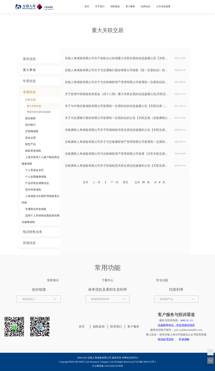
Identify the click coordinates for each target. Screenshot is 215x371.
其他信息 (29, 243)
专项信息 (29, 92)
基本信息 (29, 59)
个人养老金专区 (34, 170)
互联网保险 (31, 131)
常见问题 (162, 280)
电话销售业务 (32, 232)
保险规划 (115, 6)
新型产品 (30, 144)
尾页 (125, 182)
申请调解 (184, 339)
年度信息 (29, 81)
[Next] (115, 182)
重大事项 (29, 70)
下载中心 (107, 280)
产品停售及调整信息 (37, 183)
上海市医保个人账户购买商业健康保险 (41, 160)
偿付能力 (30, 124)
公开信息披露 (163, 6)
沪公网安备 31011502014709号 (107, 366)
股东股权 (30, 118)
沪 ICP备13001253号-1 (144, 362)
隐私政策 (99, 326)
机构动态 (145, 6)
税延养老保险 (33, 150)
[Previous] (97, 182)
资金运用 (30, 137)
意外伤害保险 (33, 189)
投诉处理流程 (166, 339)
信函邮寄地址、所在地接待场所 (176, 325)
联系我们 (116, 326)
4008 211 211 (186, 320)
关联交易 (30, 99)
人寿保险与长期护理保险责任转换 (41, 199)
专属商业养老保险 (35, 209)
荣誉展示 (53, 280)
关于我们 (99, 6)
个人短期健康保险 (35, 176)
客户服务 (130, 6)
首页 (86, 6)
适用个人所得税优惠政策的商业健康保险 (41, 219)
